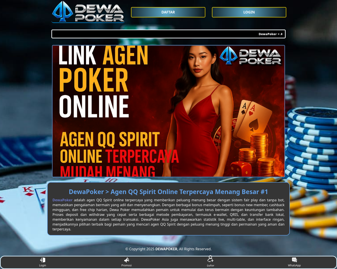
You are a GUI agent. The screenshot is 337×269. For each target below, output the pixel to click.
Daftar (210, 262)
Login (42, 262)
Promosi (126, 262)
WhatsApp (294, 262)
